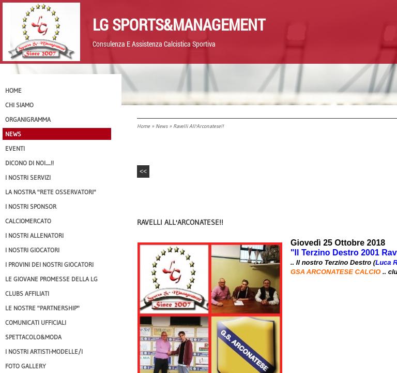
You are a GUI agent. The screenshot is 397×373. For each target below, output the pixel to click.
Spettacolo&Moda (33, 337)
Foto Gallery (25, 366)
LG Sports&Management (179, 24)
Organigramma (28, 119)
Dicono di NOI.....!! (29, 163)
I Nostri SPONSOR (30, 206)
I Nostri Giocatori (32, 250)
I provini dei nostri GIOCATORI (49, 264)
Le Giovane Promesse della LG (51, 279)
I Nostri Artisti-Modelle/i (44, 351)
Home (143, 126)
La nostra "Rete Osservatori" (50, 192)
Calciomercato (28, 221)
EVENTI (15, 148)
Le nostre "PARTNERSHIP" (42, 308)
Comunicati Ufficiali (35, 322)
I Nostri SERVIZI (28, 177)
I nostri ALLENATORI (34, 235)
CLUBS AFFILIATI (27, 293)
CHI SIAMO (19, 105)
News (161, 126)
